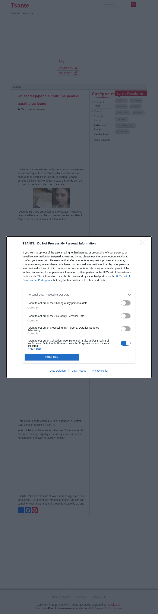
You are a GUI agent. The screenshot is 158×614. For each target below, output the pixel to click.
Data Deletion (58, 370)
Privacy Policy (100, 370)
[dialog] (79, 307)
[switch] (126, 302)
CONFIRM (52, 357)
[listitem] (79, 295)
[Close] (144, 243)
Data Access (78, 370)
